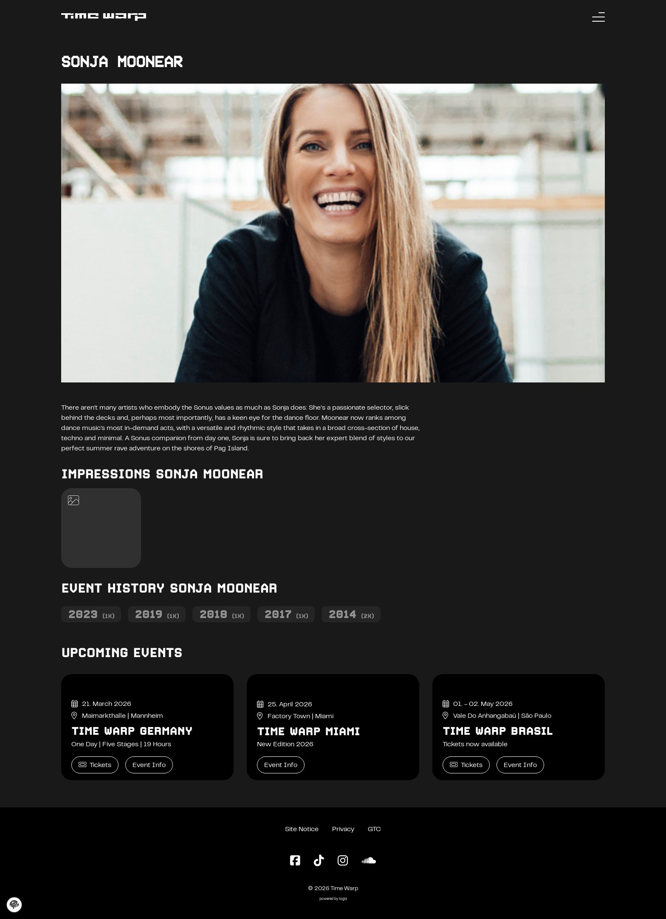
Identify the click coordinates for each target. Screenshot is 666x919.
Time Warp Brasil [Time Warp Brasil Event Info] (498, 731)
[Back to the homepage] (103, 17)
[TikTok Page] (319, 861)
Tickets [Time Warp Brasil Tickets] (466, 764)
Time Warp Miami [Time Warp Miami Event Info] (308, 731)
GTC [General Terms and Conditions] (374, 829)
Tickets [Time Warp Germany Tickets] (95, 764)
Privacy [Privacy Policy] (343, 829)
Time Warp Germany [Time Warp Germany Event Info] (131, 731)
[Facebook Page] (295, 861)
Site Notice (302, 829)
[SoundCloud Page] (369, 861)
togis (343, 899)
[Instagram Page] (343, 861)
